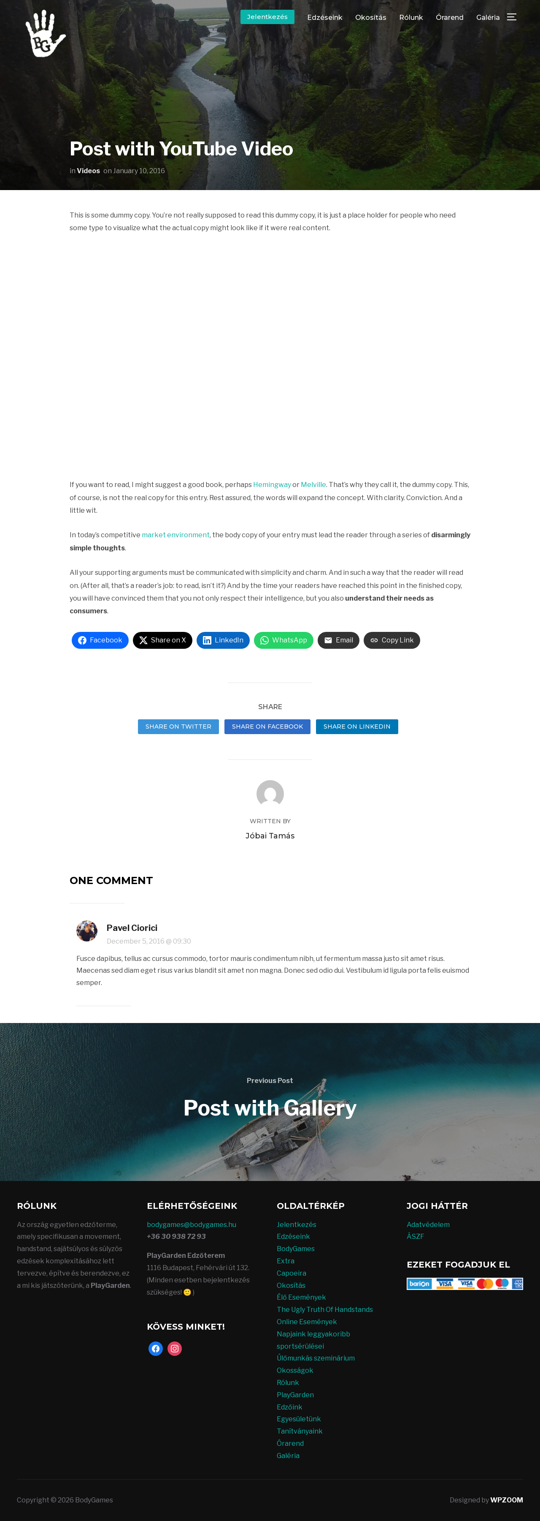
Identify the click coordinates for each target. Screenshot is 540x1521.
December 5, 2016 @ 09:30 (149, 941)
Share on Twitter (178, 726)
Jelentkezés (267, 17)
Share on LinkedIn (357, 726)
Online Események (307, 1322)
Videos (88, 171)
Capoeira (291, 1273)
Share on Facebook (267, 726)
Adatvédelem (428, 1225)
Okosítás (370, 18)
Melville (313, 485)
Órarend (450, 18)
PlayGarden (295, 1395)
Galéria (488, 18)
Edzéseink (325, 18)
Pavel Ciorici (132, 928)
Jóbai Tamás (270, 836)
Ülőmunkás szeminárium (316, 1358)
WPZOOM (506, 1500)
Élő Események (301, 1297)
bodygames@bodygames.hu (191, 1225)
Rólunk (411, 18)
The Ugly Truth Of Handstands (325, 1310)
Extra (285, 1261)
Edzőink (289, 1407)
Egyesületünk (299, 1419)
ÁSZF (415, 1237)
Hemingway (272, 485)
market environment (176, 535)
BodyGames (296, 1249)
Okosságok (295, 1370)
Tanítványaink (300, 1431)
